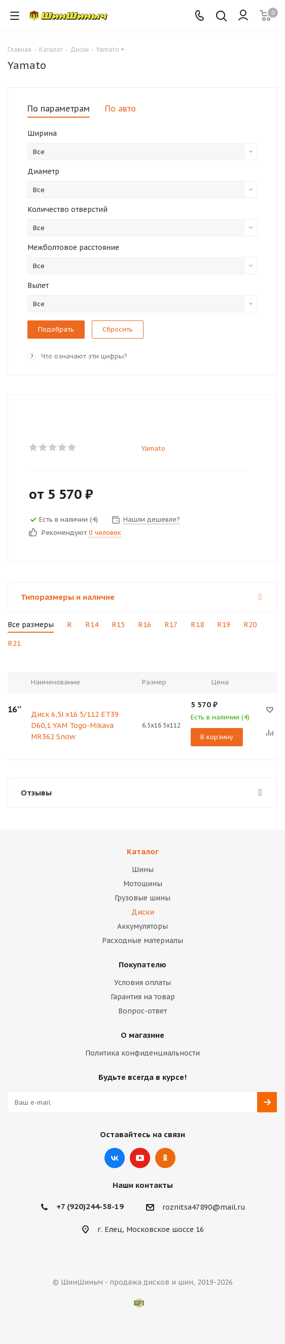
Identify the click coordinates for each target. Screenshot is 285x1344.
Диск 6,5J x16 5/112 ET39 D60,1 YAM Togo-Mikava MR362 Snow (75, 725)
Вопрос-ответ (142, 1010)
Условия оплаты (142, 982)
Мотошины (142, 883)
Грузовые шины (142, 897)
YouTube (140, 1158)
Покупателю (142, 964)
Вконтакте (114, 1158)
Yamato (153, 448)
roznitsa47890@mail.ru (203, 1207)
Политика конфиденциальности (142, 1053)
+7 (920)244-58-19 (90, 1206)
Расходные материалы (142, 940)
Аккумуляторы (142, 926)
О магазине (142, 1035)
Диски (142, 912)
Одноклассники (165, 1158)
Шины (143, 869)
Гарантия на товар (143, 996)
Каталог (143, 851)
